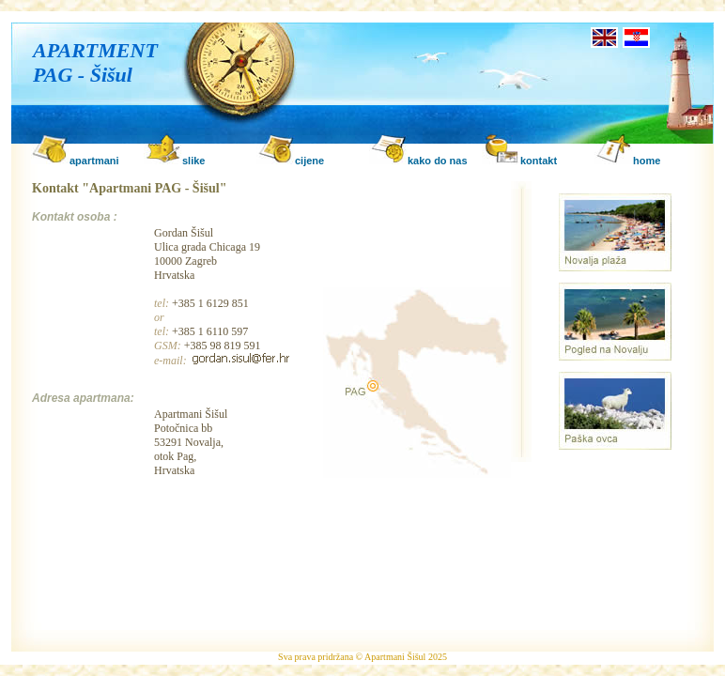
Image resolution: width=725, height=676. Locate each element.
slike (193, 160)
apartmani (94, 160)
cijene (309, 160)
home (646, 160)
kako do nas (438, 160)
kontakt (538, 160)
